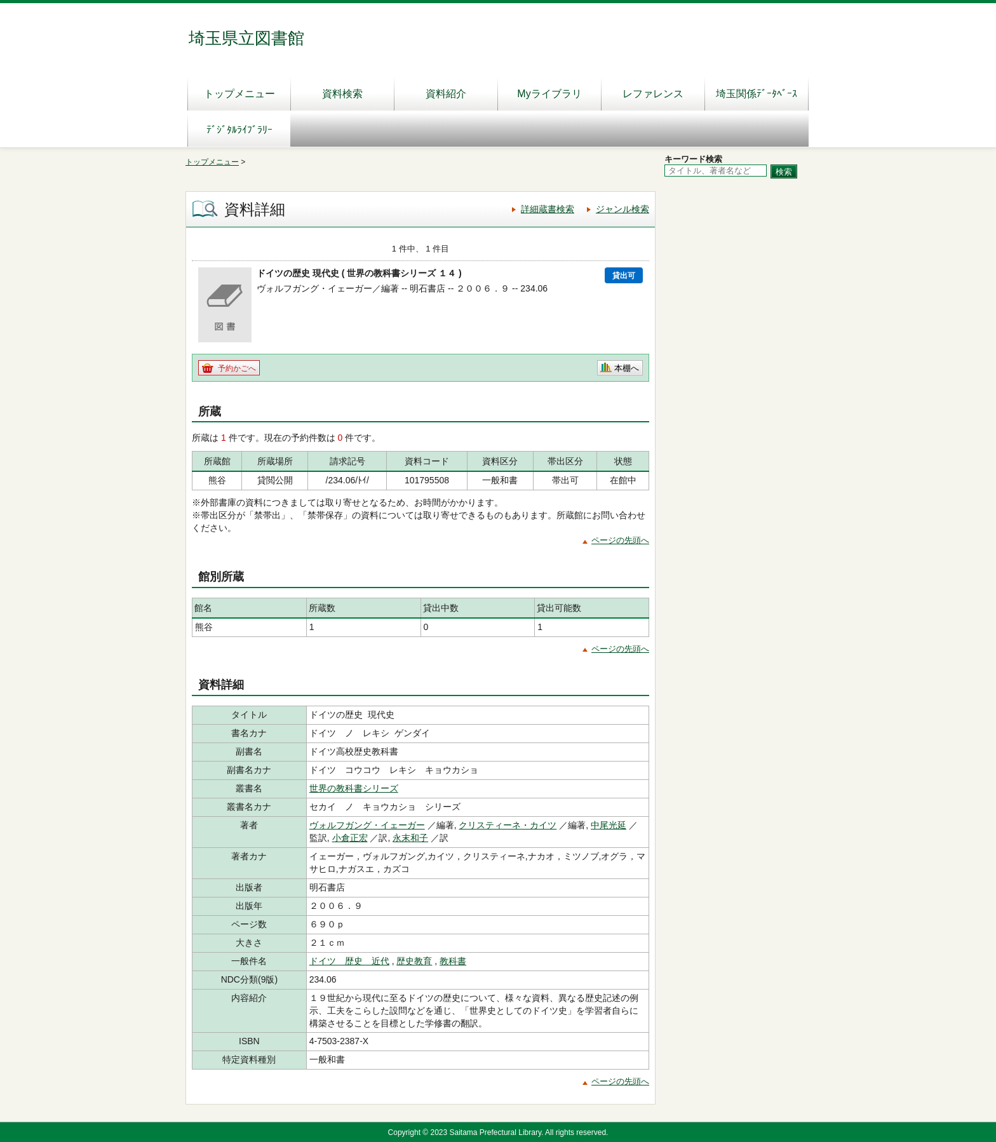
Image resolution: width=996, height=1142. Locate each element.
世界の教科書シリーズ (353, 788)
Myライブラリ (549, 93)
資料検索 (342, 93)
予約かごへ (237, 368)
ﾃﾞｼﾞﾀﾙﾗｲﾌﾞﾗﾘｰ (239, 129)
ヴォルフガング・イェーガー (367, 825)
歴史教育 (414, 961)
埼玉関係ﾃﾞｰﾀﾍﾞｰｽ (756, 93)
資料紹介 (446, 93)
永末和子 (410, 838)
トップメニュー (239, 93)
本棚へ (626, 368)
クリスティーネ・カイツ (507, 825)
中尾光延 (608, 825)
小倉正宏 (350, 838)
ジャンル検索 (622, 209)
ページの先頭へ (620, 540)
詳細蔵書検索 (547, 209)
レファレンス (652, 93)
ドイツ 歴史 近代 (349, 961)
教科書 (453, 961)
